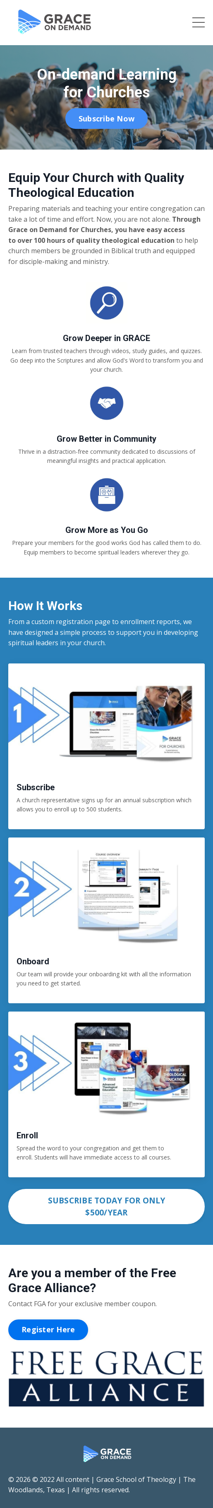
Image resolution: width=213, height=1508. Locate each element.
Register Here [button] (48, 1329)
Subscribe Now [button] (106, 118)
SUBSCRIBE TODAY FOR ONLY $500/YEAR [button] (106, 1206)
